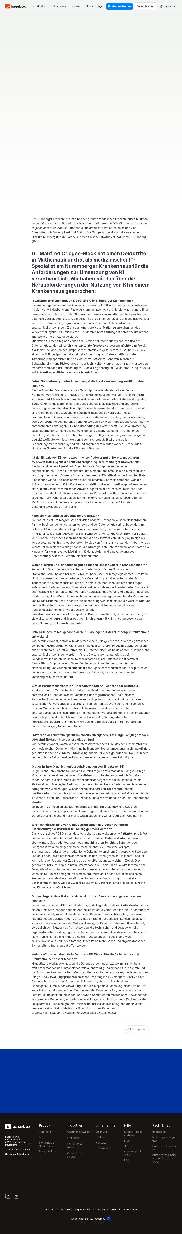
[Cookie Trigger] (91, 1222)
